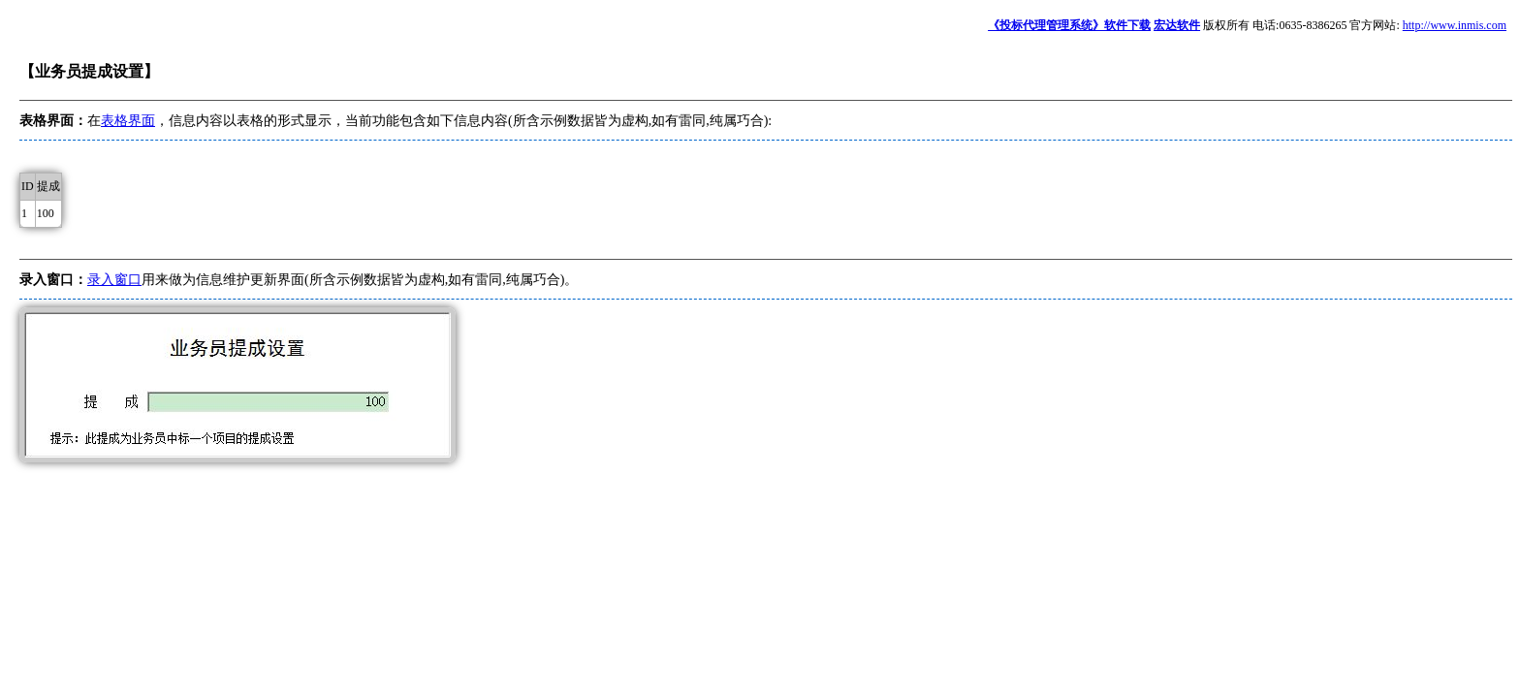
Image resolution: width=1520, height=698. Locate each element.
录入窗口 (114, 279)
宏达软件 (1177, 25)
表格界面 (128, 120)
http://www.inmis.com (1454, 25)
